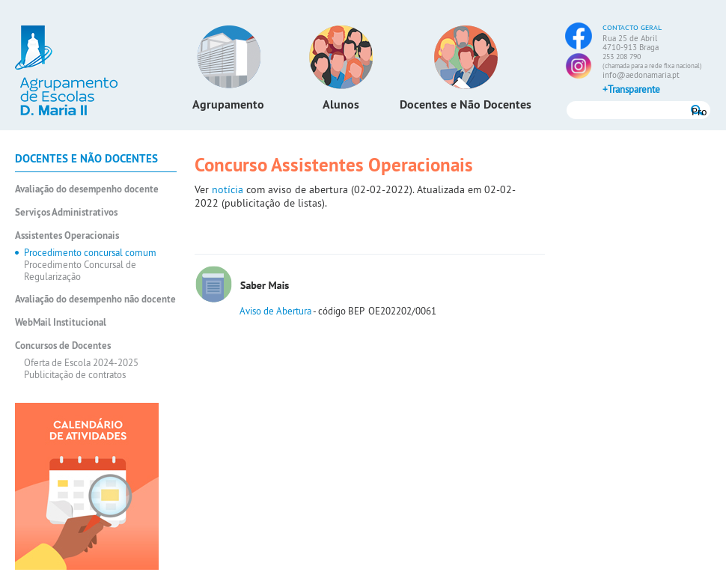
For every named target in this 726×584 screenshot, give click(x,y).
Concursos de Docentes (63, 345)
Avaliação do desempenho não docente (95, 299)
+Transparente (631, 89)
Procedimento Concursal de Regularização (80, 270)
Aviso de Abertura (275, 311)
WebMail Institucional (60, 322)
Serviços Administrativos (66, 212)
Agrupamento (228, 104)
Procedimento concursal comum (90, 252)
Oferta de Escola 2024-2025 (81, 362)
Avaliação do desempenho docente (87, 189)
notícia (229, 189)
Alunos (341, 104)
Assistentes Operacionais (67, 235)
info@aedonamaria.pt (641, 75)
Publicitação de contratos (75, 374)
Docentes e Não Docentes (465, 104)
